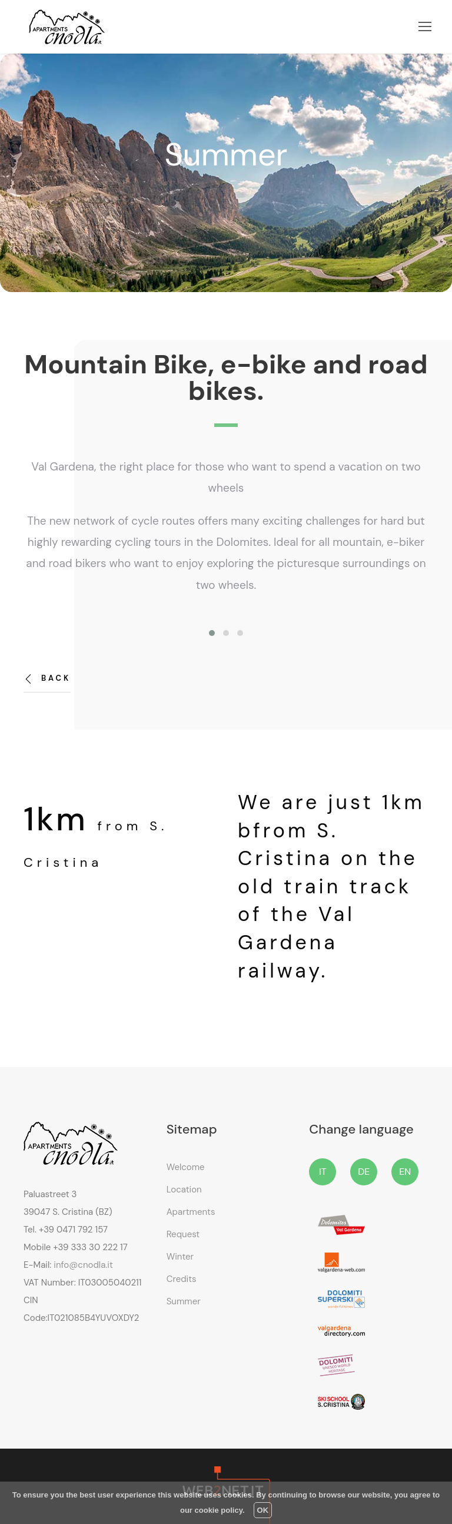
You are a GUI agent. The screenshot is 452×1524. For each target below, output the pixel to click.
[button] (212, 633)
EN (405, 1171)
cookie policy (218, 1510)
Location (184, 1189)
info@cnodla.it (83, 1265)
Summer (184, 1301)
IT (323, 1171)
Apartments (191, 1212)
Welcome (186, 1167)
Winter (180, 1257)
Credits (182, 1279)
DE (364, 1171)
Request (183, 1234)
